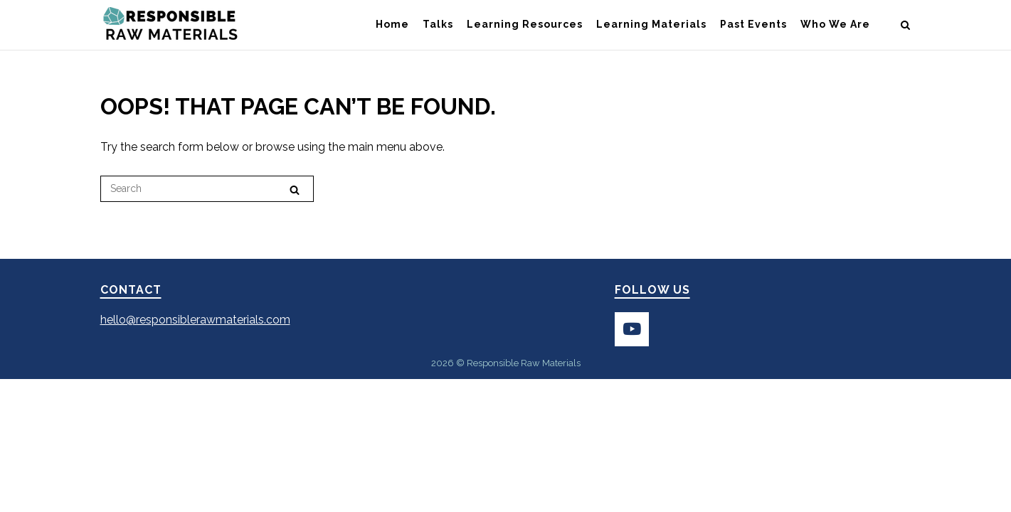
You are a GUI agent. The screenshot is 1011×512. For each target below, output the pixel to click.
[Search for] (207, 189)
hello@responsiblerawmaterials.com (195, 319)
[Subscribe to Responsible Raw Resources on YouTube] (632, 329)
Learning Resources (525, 24)
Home (392, 24)
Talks (438, 24)
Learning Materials (651, 24)
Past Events (753, 24)
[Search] (294, 189)
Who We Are (835, 24)
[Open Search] (905, 26)
